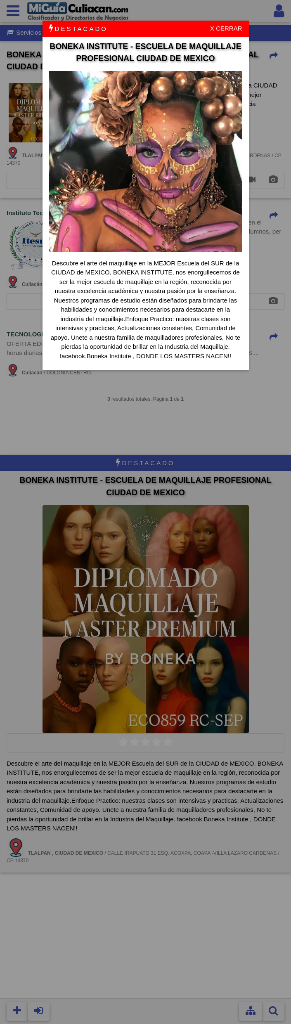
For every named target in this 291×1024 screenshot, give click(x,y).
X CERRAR (226, 28)
